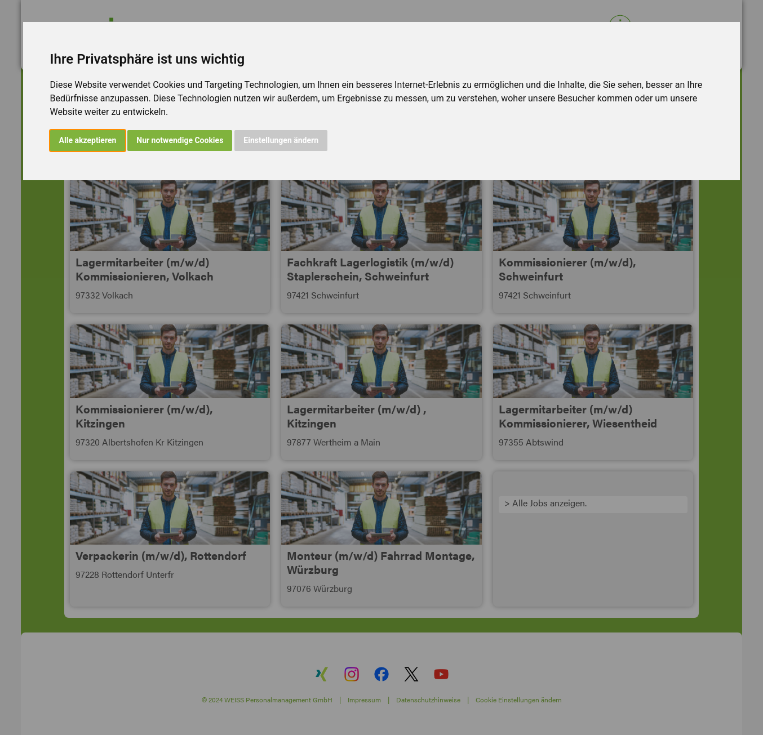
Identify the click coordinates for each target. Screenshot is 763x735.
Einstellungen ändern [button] (280, 140)
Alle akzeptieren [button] (88, 140)
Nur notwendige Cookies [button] (179, 140)
